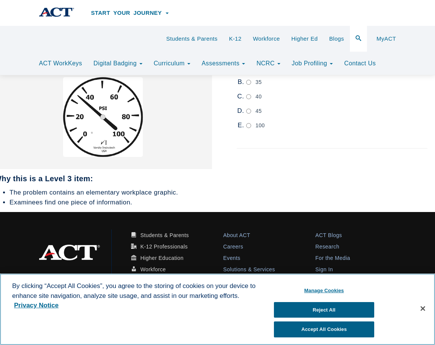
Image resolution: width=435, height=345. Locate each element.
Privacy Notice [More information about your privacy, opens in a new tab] (36, 305)
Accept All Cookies (324, 329)
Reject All (324, 310)
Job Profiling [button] (312, 63)
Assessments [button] (223, 63)
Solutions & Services (249, 269)
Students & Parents (191, 39)
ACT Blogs (328, 235)
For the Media (332, 258)
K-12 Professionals (164, 247)
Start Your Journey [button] (130, 13)
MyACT (386, 39)
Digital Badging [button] (117, 63)
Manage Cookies (324, 290)
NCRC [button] (268, 63)
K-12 (235, 39)
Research (327, 247)
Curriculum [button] (172, 63)
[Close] (422, 308)
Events (231, 258)
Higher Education (161, 258)
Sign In (324, 269)
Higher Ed (304, 39)
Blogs (336, 39)
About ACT (236, 235)
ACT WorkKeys (60, 63)
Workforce (266, 39)
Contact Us (360, 63)
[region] (217, 309)
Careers (233, 247)
